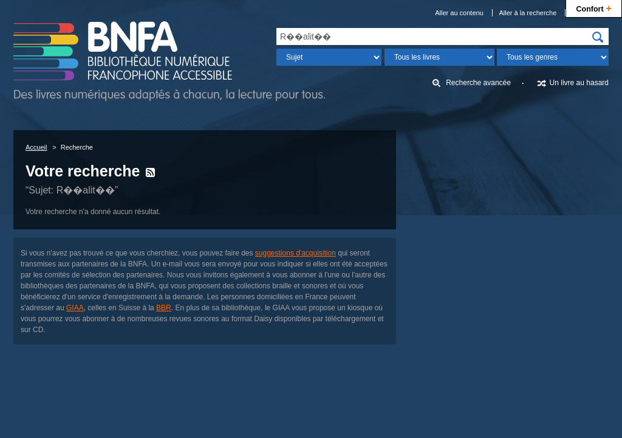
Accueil (36, 147)
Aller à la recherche (528, 12)
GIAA (75, 308)
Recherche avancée (478, 82)
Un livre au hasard (579, 82)
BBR (163, 308)
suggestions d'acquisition (295, 253)
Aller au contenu (459, 12)
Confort (594, 7)
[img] (597, 37)
